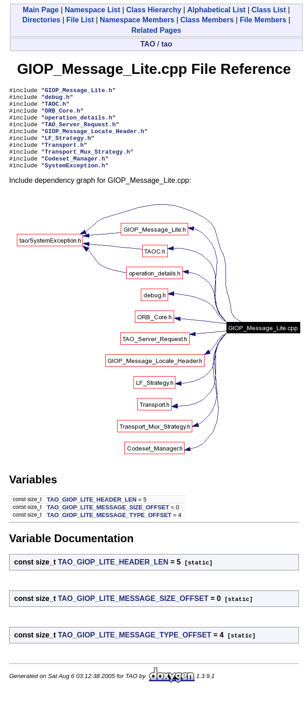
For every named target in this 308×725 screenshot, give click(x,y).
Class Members (207, 20)
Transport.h (64, 157)
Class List (269, 10)
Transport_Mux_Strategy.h (87, 165)
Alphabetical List (216, 10)
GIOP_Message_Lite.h (78, 91)
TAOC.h (55, 108)
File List (80, 20)
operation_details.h (78, 124)
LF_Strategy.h (68, 149)
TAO (147, 44)
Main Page (41, 10)
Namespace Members (137, 20)
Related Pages (156, 30)
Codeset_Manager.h (75, 173)
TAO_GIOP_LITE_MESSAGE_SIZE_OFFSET (108, 523)
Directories (41, 20)
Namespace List (92, 10)
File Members (263, 20)
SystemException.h (75, 181)
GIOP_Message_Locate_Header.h (94, 140)
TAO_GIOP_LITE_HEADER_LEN (92, 516)
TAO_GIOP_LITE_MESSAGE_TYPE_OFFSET (109, 531)
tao (166, 44)
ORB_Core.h (62, 116)
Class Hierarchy (153, 10)
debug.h (57, 99)
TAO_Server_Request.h (80, 132)
